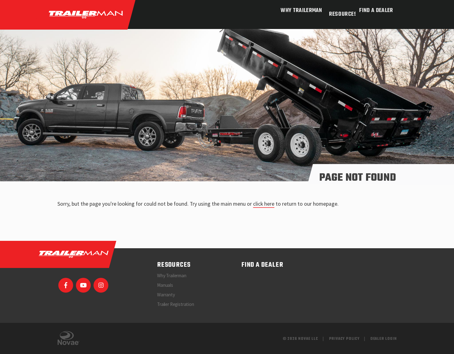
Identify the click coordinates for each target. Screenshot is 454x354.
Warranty (166, 295)
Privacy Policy (344, 338)
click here (263, 203)
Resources (338, 10)
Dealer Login (383, 338)
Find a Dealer (376, 10)
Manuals (165, 285)
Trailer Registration (175, 304)
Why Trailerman (296, 10)
